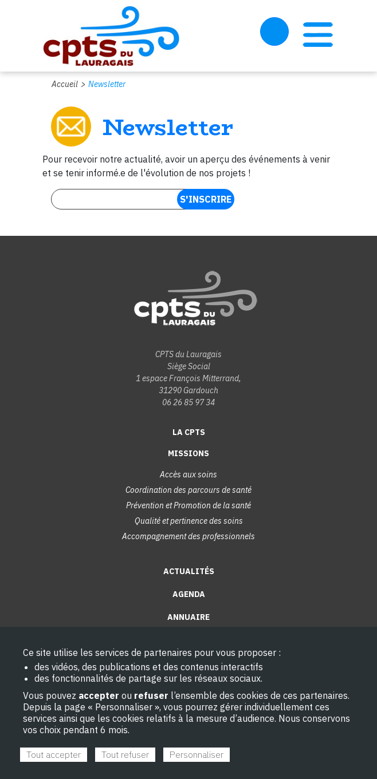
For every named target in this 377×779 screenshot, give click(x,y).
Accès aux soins (188, 474)
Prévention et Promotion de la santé (188, 505)
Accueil (65, 84)
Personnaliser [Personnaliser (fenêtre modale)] (196, 754)
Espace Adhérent (274, 31)
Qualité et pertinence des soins (189, 521)
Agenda (188, 594)
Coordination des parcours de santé (188, 490)
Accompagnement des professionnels (188, 536)
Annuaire (188, 617)
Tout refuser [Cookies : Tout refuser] (125, 754)
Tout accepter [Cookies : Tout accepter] (53, 754)
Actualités (188, 571)
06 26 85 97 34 (188, 402)
